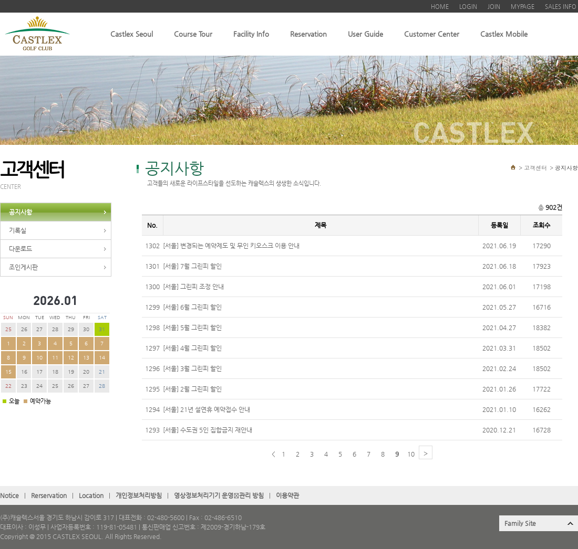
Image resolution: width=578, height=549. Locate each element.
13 (86, 358)
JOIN (494, 6)
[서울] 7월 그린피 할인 (192, 266)
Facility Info (251, 34)
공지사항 (20, 212)
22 (8, 386)
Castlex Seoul (131, 34)
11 (55, 358)
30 (86, 329)
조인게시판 (23, 267)
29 (71, 329)
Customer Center (431, 34)
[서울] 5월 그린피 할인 (192, 327)
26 (24, 329)
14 (102, 358)
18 (55, 372)
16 (24, 372)
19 (71, 372)
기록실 (17, 230)
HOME (440, 6)
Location (91, 495)
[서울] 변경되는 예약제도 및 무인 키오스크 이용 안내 (231, 245)
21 (102, 372)
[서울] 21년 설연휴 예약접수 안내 (206, 409)
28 (55, 329)
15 (8, 372)
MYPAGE (522, 6)
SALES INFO (560, 6)
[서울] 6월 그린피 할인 (192, 307)
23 (24, 386)
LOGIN (468, 6)
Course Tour (193, 34)
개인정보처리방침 (139, 495)
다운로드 (20, 248)
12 (71, 358)
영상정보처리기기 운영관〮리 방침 (219, 495)
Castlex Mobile (504, 34)
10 (39, 358)
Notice (9, 495)
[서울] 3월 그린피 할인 (192, 368)
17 (39, 372)
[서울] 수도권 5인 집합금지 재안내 (207, 430)
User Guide (365, 34)
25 (8, 329)
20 (86, 372)
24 (39, 386)
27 (39, 329)
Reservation (308, 34)
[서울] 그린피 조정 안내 (193, 286)
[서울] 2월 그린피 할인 (192, 389)
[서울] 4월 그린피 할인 (192, 348)
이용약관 (287, 495)
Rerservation (49, 495)
